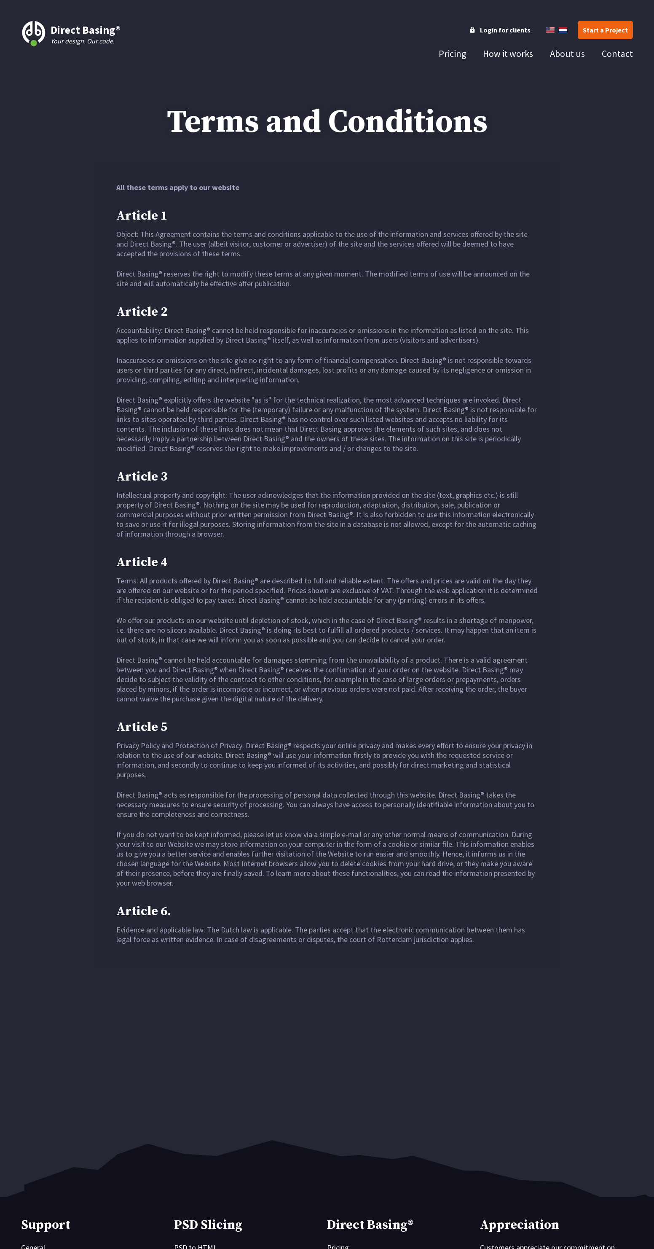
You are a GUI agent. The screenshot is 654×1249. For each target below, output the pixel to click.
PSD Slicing (208, 1225)
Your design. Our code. (71, 33)
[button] (605, 30)
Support (45, 1225)
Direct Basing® (370, 1225)
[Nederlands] (563, 30)
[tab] (452, 53)
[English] (550, 30)
